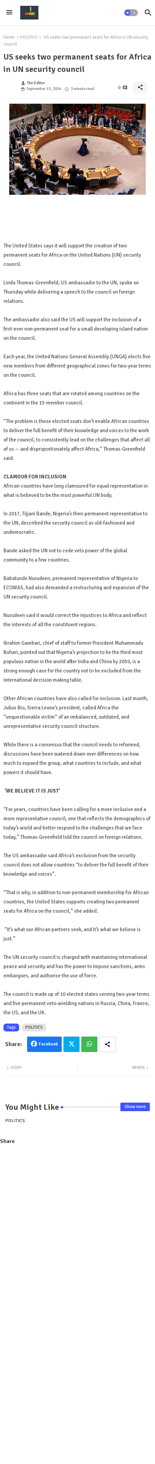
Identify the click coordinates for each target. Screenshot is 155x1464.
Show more (135, 1106)
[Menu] (9, 13)
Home (8, 37)
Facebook (48, 1044)
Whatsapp (89, 1044)
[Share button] (107, 1044)
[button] (131, 12)
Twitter (71, 1044)
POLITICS (29, 37)
